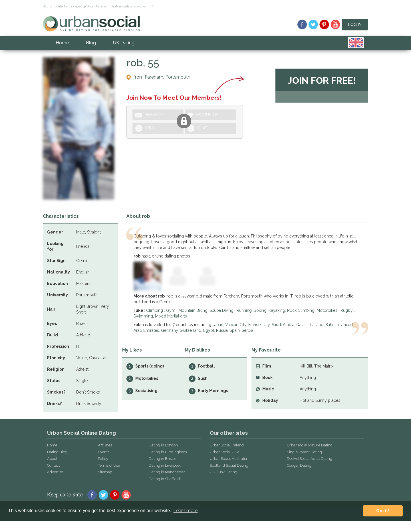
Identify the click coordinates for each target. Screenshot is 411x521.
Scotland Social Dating (229, 465)
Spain (235, 330)
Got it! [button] (382, 510)
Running (244, 310)
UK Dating (123, 42)
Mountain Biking (192, 310)
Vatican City (235, 324)
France (254, 324)
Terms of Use (109, 465)
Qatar (301, 324)
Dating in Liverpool (165, 465)
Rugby (347, 310)
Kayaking (277, 310)
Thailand (315, 324)
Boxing (260, 310)
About (52, 458)
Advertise (55, 472)
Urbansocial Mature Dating (310, 445)
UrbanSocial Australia (228, 458)
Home (62, 42)
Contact (53, 465)
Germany (169, 330)
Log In (355, 24)
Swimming (143, 316)
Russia (222, 330)
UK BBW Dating (223, 472)
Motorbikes (328, 310)
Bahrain (332, 324)
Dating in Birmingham (168, 452)
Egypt (208, 330)
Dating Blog (57, 452)
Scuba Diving (222, 310)
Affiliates (105, 445)
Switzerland (190, 330)
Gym (171, 310)
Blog (91, 42)
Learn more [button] (185, 510)
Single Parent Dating (304, 452)
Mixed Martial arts (171, 316)
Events (103, 452)
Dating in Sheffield (164, 479)
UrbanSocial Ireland (227, 445)
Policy (103, 458)
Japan (217, 324)
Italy (266, 324)
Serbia (247, 330)
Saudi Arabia (283, 324)
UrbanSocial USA (224, 452)
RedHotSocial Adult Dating (309, 458)
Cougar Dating (299, 465)
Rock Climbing (301, 310)
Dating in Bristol (162, 458)
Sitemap (105, 472)
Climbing (155, 310)
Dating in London (163, 445)
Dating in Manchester (167, 472)
